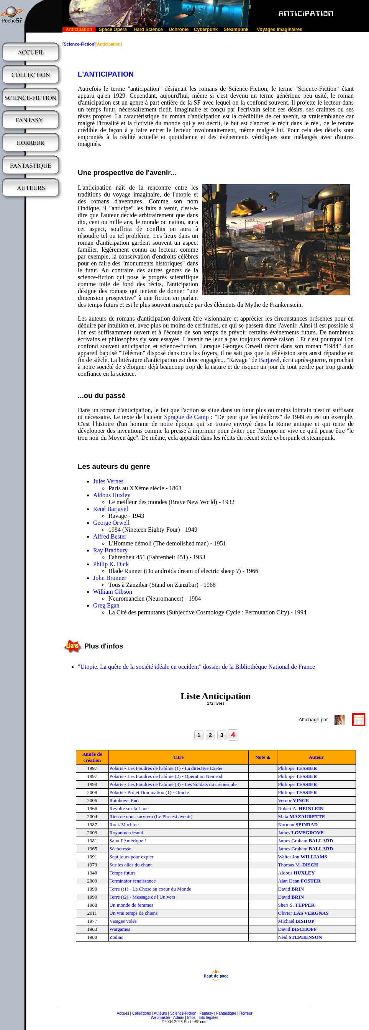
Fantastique (226, 1013)
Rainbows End (124, 800)
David (291, 889)
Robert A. (301, 808)
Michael (296, 921)
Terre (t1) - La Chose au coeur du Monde (151, 889)
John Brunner (109, 578)
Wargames (120, 929)
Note (260, 757)
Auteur (316, 757)
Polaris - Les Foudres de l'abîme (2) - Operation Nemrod (166, 776)
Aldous (296, 873)
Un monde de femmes (131, 905)
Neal (300, 937)
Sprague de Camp (186, 417)
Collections (141, 1013)
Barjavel (269, 360)
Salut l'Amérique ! (128, 840)
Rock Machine (124, 824)
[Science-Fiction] (78, 44)
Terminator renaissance (133, 881)
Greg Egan (106, 605)
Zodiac (116, 937)
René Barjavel (110, 509)
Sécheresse (120, 849)
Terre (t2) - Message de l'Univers (142, 897)
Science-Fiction (183, 1013)
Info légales (208, 1017)
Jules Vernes (108, 481)
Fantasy (206, 1013)
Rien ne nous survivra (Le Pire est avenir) (151, 816)
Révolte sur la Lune (129, 808)
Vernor (293, 800)
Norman (298, 824)
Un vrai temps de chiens (134, 913)
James (301, 832)
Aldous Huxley (111, 495)
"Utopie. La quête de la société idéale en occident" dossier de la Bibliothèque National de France (196, 666)
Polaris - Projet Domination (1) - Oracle (149, 792)
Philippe (297, 768)
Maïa (301, 816)
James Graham (305, 840)
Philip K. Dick (111, 564)
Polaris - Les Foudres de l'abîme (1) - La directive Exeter (166, 768)
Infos (191, 1017)
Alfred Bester (109, 536)
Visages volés (123, 921)
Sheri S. (296, 905)
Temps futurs (123, 873)
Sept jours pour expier (132, 857)
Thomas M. (298, 865)
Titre (178, 757)
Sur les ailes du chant (131, 865)
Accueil (122, 1013)
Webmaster (160, 1017)
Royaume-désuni (126, 832)
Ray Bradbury (110, 550)
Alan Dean (299, 881)
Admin (178, 1017)
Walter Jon (302, 857)
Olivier (303, 913)
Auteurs (160, 1013)
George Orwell (111, 522)
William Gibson (112, 591)
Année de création (92, 757)
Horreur (246, 1013)
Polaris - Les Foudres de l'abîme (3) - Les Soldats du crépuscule (173, 784)
